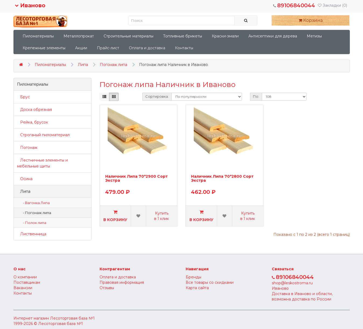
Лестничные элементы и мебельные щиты (42, 163)
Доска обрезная (34, 109)
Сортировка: (157, 96)
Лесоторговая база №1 (72, 318)
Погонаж (27, 147)
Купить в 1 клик (161, 216)
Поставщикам (26, 282)
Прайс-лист (108, 48)
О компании (25, 277)
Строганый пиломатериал (43, 134)
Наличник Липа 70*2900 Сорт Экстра (136, 178)
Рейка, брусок (32, 122)
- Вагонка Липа (35, 203)
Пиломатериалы (38, 36)
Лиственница (31, 234)
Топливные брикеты (182, 36)
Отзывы (107, 287)
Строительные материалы (128, 36)
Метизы (314, 36)
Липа (83, 64)
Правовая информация (122, 282)
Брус (23, 96)
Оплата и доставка (147, 48)
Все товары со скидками (210, 282)
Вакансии (22, 287)
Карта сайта (197, 287)
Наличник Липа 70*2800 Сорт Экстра (222, 178)
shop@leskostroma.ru (292, 283)
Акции (81, 48)
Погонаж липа (113, 64)
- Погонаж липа (35, 213)
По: (256, 96)
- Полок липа (33, 222)
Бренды (193, 277)
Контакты (184, 48)
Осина (25, 178)
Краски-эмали (225, 36)
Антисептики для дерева (272, 36)
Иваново (30, 5)
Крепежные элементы (44, 48)
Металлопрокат (79, 36)
